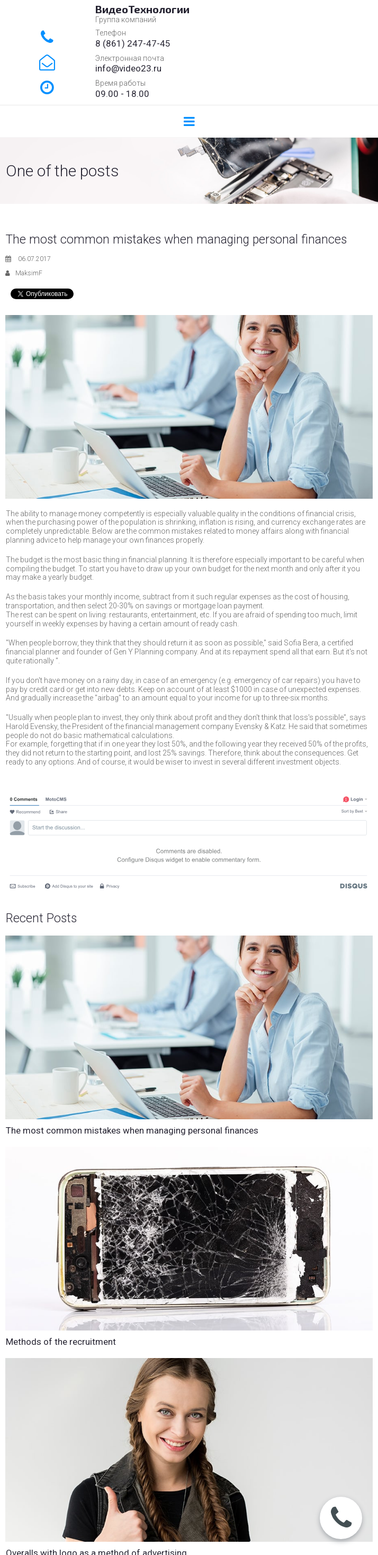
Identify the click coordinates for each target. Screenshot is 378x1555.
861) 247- (126, 43)
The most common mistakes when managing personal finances (132, 1130)
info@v (109, 68)
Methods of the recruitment (61, 1341)
